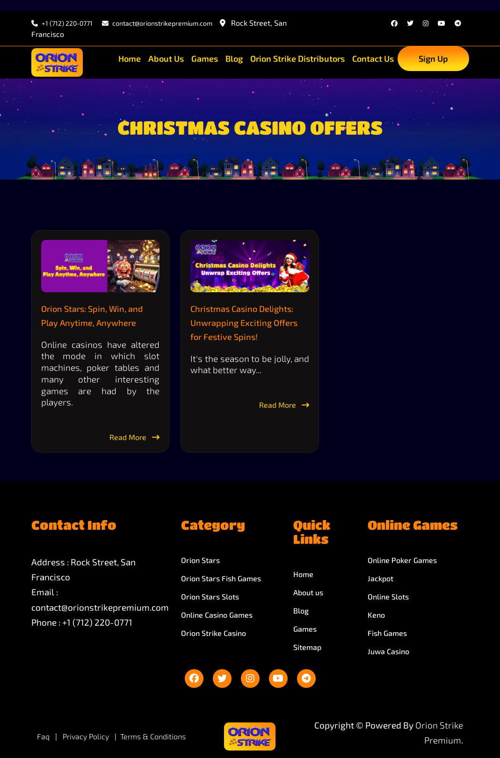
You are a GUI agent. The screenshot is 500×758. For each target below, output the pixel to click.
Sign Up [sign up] (433, 58)
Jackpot (380, 578)
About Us (166, 58)
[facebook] (394, 23)
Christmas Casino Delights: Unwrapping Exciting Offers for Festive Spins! (243, 322)
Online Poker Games (402, 560)
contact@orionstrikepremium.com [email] (157, 23)
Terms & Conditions (153, 736)
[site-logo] (57, 62)
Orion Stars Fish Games (221, 578)
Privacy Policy (87, 736)
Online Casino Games (217, 614)
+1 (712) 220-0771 (62, 23)
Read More (134, 437)
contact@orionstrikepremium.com (100, 607)
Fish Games (387, 632)
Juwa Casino (388, 651)
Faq (43, 736)
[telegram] (458, 23)
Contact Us (373, 58)
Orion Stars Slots (210, 596)
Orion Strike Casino (213, 632)
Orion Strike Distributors (297, 58)
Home (129, 58)
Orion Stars (200, 560)
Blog (234, 58)
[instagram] (425, 23)
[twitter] (410, 23)
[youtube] (441, 23)
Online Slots (388, 596)
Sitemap (307, 646)
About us (308, 592)
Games (204, 58)
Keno (376, 614)
